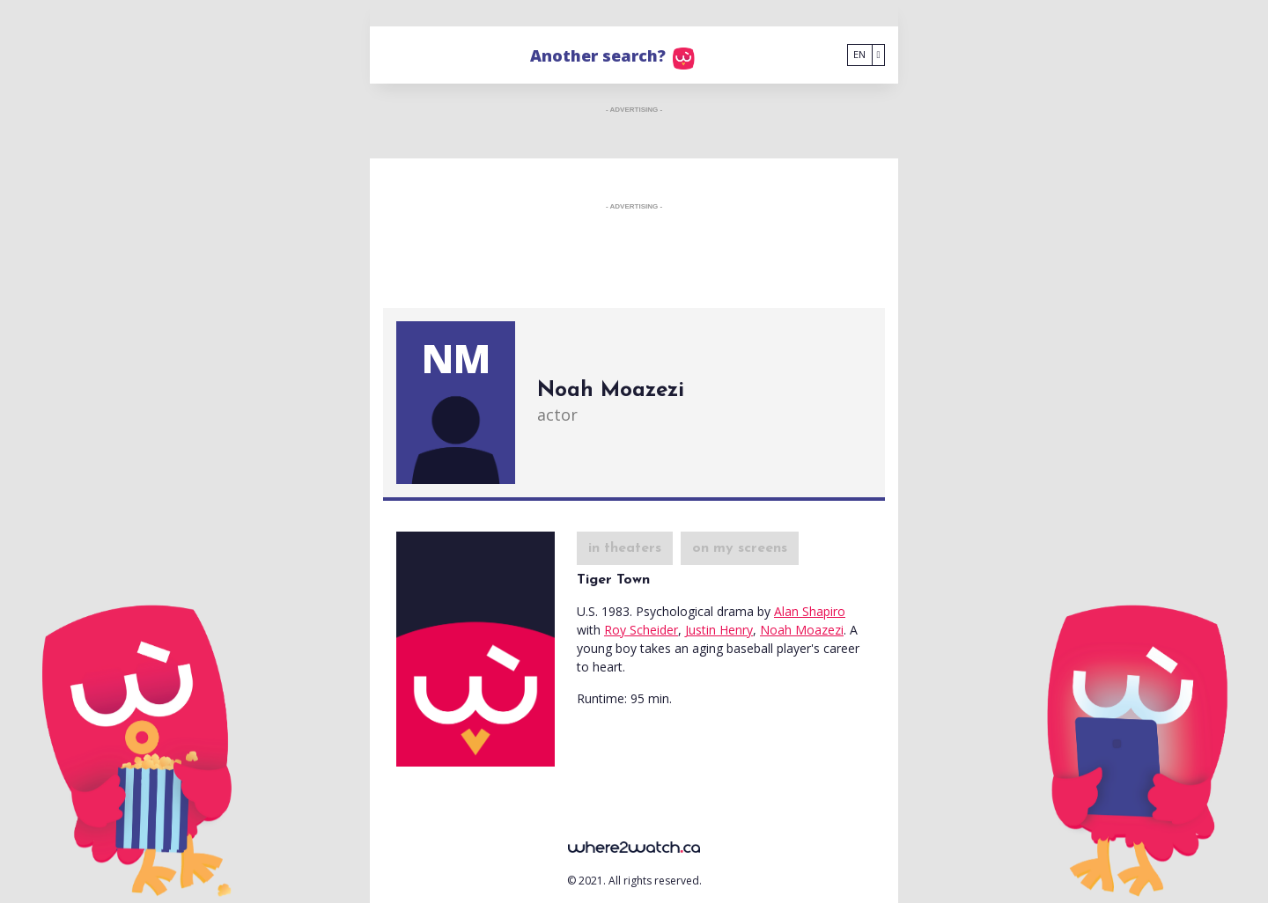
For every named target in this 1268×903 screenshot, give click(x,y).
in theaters (624, 548)
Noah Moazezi (802, 629)
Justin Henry (719, 629)
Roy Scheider (641, 629)
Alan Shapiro (809, 611)
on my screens (739, 548)
